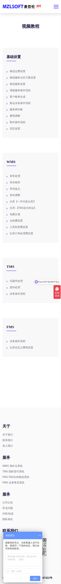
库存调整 (15, 195)
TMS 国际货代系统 (13, 471)
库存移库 (15, 182)
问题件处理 (16, 281)
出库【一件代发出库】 (23, 201)
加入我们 (7, 445)
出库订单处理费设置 (21, 233)
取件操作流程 (17, 122)
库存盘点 (15, 188)
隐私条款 (7, 519)
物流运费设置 (17, 71)
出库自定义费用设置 (21, 347)
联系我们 (7, 440)
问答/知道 (8, 513)
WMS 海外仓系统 (12, 465)
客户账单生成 (17, 96)
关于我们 (7, 434)
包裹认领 (15, 214)
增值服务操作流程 (20, 90)
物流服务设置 (17, 84)
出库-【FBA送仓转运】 (23, 207)
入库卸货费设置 (19, 227)
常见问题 (7, 508)
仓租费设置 (16, 220)
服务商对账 (16, 109)
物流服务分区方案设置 (23, 77)
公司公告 (7, 502)
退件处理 (15, 287)
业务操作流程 (17, 293)
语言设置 (15, 128)
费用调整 (15, 115)
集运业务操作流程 (20, 103)
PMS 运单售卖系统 (13, 482)
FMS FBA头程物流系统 (15, 477)
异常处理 (15, 176)
